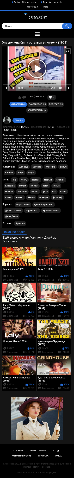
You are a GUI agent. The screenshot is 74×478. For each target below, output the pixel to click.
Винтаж (9, 172)
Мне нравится (19, 97)
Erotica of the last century (25, 2)
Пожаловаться (37, 104)
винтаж (34, 186)
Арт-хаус (23, 167)
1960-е (31, 197)
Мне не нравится (24, 97)
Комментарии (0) (37, 110)
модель (9, 191)
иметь (24, 180)
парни (8, 197)
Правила (43, 455)
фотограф (57, 197)
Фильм (63, 167)
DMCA (58, 455)
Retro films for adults (52, 2)
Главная (18, 450)
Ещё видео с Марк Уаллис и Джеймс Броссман (29, 239)
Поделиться (56, 104)
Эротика (37, 167)
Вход (45, 7)
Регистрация (32, 7)
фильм (22, 186)
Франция (43, 197)
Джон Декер (11, 216)
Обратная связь (21, 455)
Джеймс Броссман (43, 204)
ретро (45, 186)
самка (63, 191)
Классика (50, 167)
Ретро (20, 172)
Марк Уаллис (23, 204)
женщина (22, 191)
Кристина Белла (51, 210)
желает (19, 197)
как (54, 191)
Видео (31, 172)
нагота (35, 191)
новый (56, 186)
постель (36, 180)
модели (48, 180)
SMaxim (19, 120)
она (14, 180)
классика (10, 186)
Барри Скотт (32, 210)
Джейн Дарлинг (13, 210)
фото (45, 191)
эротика (60, 180)
